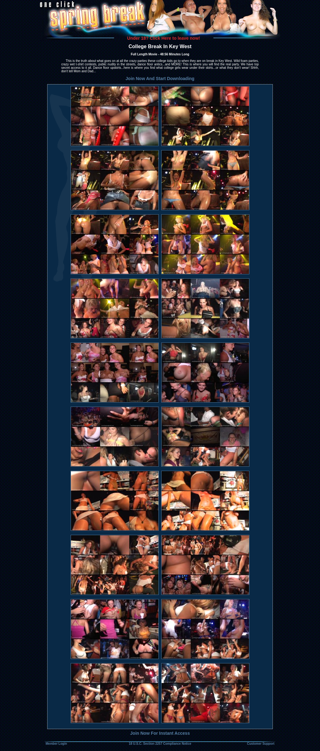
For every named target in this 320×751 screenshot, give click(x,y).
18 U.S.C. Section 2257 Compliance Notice (160, 743)
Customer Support (260, 743)
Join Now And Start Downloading (160, 78)
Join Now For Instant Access (160, 733)
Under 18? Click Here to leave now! (163, 38)
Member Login (56, 743)
